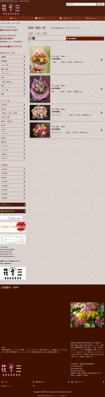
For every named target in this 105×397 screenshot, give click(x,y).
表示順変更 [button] (71, 38)
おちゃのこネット (49, 395)
